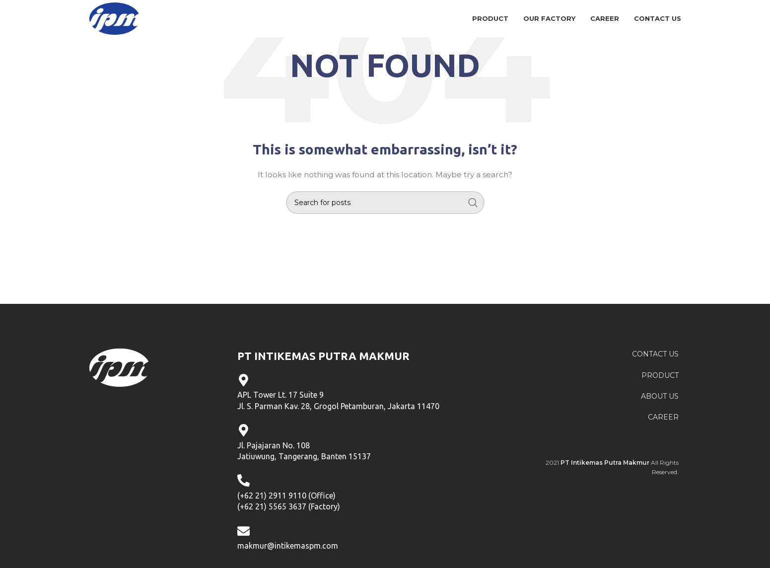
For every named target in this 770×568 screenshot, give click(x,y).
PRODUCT (660, 375)
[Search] (385, 202)
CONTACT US (655, 354)
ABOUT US (660, 396)
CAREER (663, 417)
